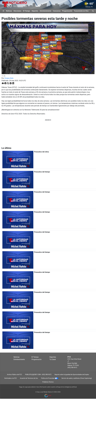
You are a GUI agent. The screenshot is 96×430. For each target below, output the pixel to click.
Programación (67, 11)
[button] (2, 83)
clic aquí (25, 387)
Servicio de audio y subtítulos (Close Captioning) (76, 378)
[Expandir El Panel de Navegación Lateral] (3, 11)
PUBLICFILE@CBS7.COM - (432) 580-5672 (38, 374)
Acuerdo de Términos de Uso (29, 378)
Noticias (9, 11)
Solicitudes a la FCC (10, 378)
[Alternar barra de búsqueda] (93, 11)
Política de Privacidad (48, 378)
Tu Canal (52, 359)
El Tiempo (26, 11)
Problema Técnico (48, 382)
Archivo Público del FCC (14, 374)
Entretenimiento (45, 11)
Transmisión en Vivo (81, 11)
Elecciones (17, 11)
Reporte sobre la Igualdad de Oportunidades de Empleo (72, 374)
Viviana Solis (8, 78)
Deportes (35, 11)
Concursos (57, 11)
